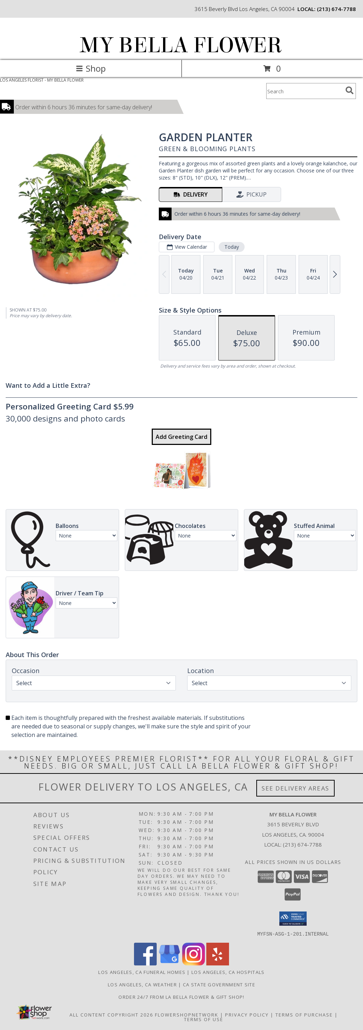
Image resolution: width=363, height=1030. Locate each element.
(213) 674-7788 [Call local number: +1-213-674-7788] (336, 8)
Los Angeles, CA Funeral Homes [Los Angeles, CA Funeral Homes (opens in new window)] (141, 972)
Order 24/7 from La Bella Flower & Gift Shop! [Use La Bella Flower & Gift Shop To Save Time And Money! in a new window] (181, 996)
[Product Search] (304, 91)
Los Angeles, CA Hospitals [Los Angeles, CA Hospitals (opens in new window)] (228, 972)
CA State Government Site (219, 984)
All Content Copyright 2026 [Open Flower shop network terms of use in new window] (111, 1014)
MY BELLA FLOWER (181, 45)
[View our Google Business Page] (169, 963)
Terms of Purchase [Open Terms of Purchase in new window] (304, 1014)
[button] (293, 918)
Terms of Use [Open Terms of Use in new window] (203, 1019)
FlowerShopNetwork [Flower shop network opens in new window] (186, 1014)
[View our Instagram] (193, 963)
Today (231, 246)
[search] (350, 90)
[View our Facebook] (145, 963)
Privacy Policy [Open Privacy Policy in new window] (247, 1014)
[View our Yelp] (217, 963)
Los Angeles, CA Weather (142, 984)
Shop (91, 68)
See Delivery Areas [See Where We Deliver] (295, 788)
